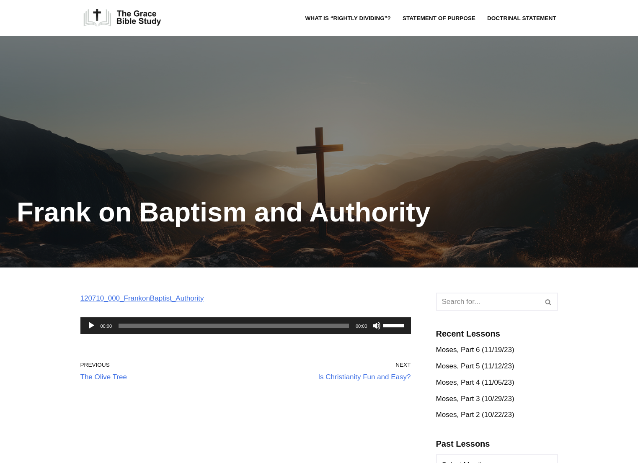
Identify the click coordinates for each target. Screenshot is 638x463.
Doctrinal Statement (521, 18)
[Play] (91, 326)
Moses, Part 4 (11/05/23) (475, 382)
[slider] (234, 326)
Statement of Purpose (439, 18)
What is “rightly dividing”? (347, 18)
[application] (245, 325)
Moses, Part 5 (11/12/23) (475, 366)
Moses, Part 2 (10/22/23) (475, 415)
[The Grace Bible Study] (122, 18)
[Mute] (376, 326)
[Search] (487, 302)
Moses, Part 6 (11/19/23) (475, 350)
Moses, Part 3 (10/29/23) (475, 399)
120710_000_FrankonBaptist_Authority (142, 298)
